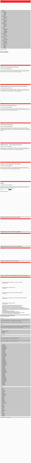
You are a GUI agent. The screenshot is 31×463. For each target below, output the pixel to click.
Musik (5, 47)
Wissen (7, 315)
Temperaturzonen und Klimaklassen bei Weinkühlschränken (11, 313)
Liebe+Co (3, 23)
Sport (5, 17)
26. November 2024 (3, 218)
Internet (5, 30)
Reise (22, 326)
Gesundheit (5, 16)
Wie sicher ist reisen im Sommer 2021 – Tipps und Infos (10, 163)
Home (5, 13)
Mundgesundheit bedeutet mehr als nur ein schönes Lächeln (10, 311)
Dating (5, 24)
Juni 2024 (3, 357)
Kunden (8, 326)
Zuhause (20, 327)
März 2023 (3, 368)
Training (1, 327)
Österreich (13, 315)
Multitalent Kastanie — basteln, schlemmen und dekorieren (11, 144)
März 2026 (3, 346)
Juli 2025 (3, 350)
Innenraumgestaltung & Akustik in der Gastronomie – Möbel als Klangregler (13, 312)
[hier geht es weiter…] (18, 71)
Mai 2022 (3, 374)
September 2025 (4, 348)
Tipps (28, 326)
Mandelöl (2, 183)
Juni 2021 (3, 383)
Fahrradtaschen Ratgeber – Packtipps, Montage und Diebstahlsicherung (12, 292)
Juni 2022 (3, 373)
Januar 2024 (4, 361)
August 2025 (4, 349)
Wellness (5, 18)
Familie (5, 25)
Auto (4, 37)
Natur (15, 326)
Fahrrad (5, 38)
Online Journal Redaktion (7, 68)
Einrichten (5, 12)
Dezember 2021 (4, 378)
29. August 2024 (2, 233)
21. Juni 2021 (4, 293)
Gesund (3, 400)
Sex (4, 27)
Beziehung (3, 390)
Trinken (5, 22)
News (3, 10)
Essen (5, 20)
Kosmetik (6, 326)
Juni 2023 (3, 367)
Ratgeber (18, 326)
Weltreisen (5, 42)
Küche (3, 19)
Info (0, 326)
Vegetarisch (8, 327)
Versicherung (6, 36)
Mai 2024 (3, 358)
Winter (5, 315)
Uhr (2, 315)
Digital (3, 393)
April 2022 (3, 375)
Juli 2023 (3, 366)
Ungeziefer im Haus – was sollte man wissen (8, 287)
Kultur (3, 44)
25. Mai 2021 (2, 126)
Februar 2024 (4, 360)
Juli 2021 (3, 382)
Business (3, 33)
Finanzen (5, 34)
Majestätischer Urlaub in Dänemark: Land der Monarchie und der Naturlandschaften (14, 297)
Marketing (12, 326)
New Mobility (6, 39)
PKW (16, 326)
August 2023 (4, 365)
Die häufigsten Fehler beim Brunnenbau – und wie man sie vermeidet (12, 282)
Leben (5, 14)
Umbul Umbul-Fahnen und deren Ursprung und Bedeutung (11, 246)
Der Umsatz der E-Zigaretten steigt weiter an (8, 105)
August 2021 (4, 381)
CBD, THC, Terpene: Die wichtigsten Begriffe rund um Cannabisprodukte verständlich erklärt (15, 308)
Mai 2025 (3, 351)
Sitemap (3, 332)
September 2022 (4, 372)
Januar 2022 (4, 377)
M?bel (10, 326)
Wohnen (9, 315)
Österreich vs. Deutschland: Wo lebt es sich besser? (9, 66)
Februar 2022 (4, 376)
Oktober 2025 (4, 347)
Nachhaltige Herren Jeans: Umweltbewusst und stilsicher (10, 231)
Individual (5, 43)
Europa (5, 41)
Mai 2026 (3, 344)
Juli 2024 (3, 356)
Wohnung (11, 315)
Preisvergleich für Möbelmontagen (6, 124)
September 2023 (4, 364)
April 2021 (3, 384)
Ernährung (3, 395)
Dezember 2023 (4, 362)
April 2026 (3, 345)
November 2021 (4, 379)
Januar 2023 (4, 370)
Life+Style (3, 11)
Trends (1, 315)
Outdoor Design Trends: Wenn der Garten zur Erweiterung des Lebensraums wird (14, 307)
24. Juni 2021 (2, 107)
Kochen (5, 21)
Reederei (21, 326)
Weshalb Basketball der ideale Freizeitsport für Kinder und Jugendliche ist (13, 86)
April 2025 (3, 352)
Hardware (5, 29)
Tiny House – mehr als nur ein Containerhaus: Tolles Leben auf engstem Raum (14, 275)
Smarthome (5, 31)
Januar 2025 (4, 353)
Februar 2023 (4, 369)
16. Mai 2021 (4, 288)
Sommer (26, 326)
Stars (4, 48)
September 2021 (4, 380)
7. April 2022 (2, 277)
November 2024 (4, 354)
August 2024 (4, 355)
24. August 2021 (4, 303)
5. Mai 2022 (2, 68)
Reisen (3, 40)
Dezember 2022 (4, 371)
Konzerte (5, 45)
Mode (5, 15)
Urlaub (4, 315)
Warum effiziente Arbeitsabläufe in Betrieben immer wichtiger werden (12, 305)
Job (4, 35)
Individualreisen (4, 402)
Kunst (5, 46)
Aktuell (3, 388)
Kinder (5, 26)
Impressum (3, 331)
